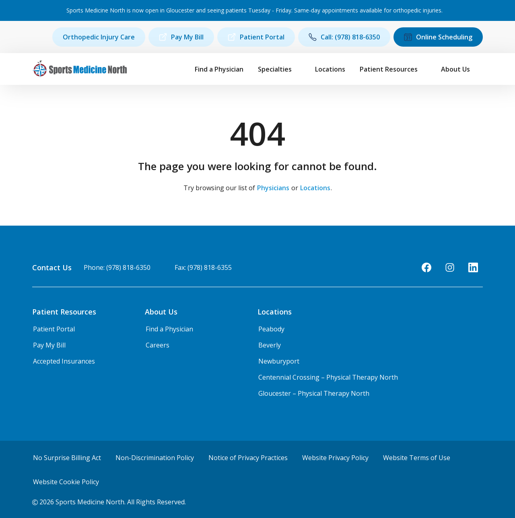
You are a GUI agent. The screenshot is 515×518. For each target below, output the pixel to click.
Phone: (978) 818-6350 (117, 267)
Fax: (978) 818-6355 (203, 267)
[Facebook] (426, 267)
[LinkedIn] (473, 267)
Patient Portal (256, 37)
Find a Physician (219, 69)
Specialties (275, 69)
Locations (330, 69)
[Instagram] (449, 267)
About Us (455, 69)
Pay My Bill (181, 37)
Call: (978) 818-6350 (344, 37)
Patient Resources (389, 69)
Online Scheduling (438, 37)
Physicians (273, 187)
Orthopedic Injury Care (99, 37)
